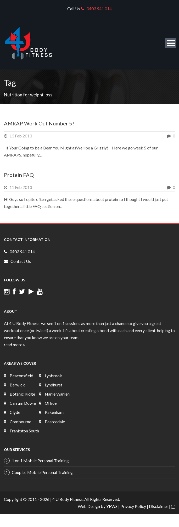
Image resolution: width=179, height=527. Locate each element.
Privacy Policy (133, 506)
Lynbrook (53, 375)
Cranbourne (20, 421)
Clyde (15, 412)
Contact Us (20, 261)
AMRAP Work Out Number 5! (39, 123)
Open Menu (170, 43)
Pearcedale (55, 421)
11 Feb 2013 (20, 187)
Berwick (17, 384)
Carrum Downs (23, 403)
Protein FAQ (19, 175)
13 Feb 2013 (20, 135)
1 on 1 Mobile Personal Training (40, 460)
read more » (14, 344)
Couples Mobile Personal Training (42, 472)
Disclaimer (158, 506)
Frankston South (24, 430)
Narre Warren (57, 393)
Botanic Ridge (22, 393)
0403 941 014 (96, 8)
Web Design (89, 506)
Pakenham (54, 412)
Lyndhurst (53, 384)
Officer (51, 403)
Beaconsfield (21, 375)
